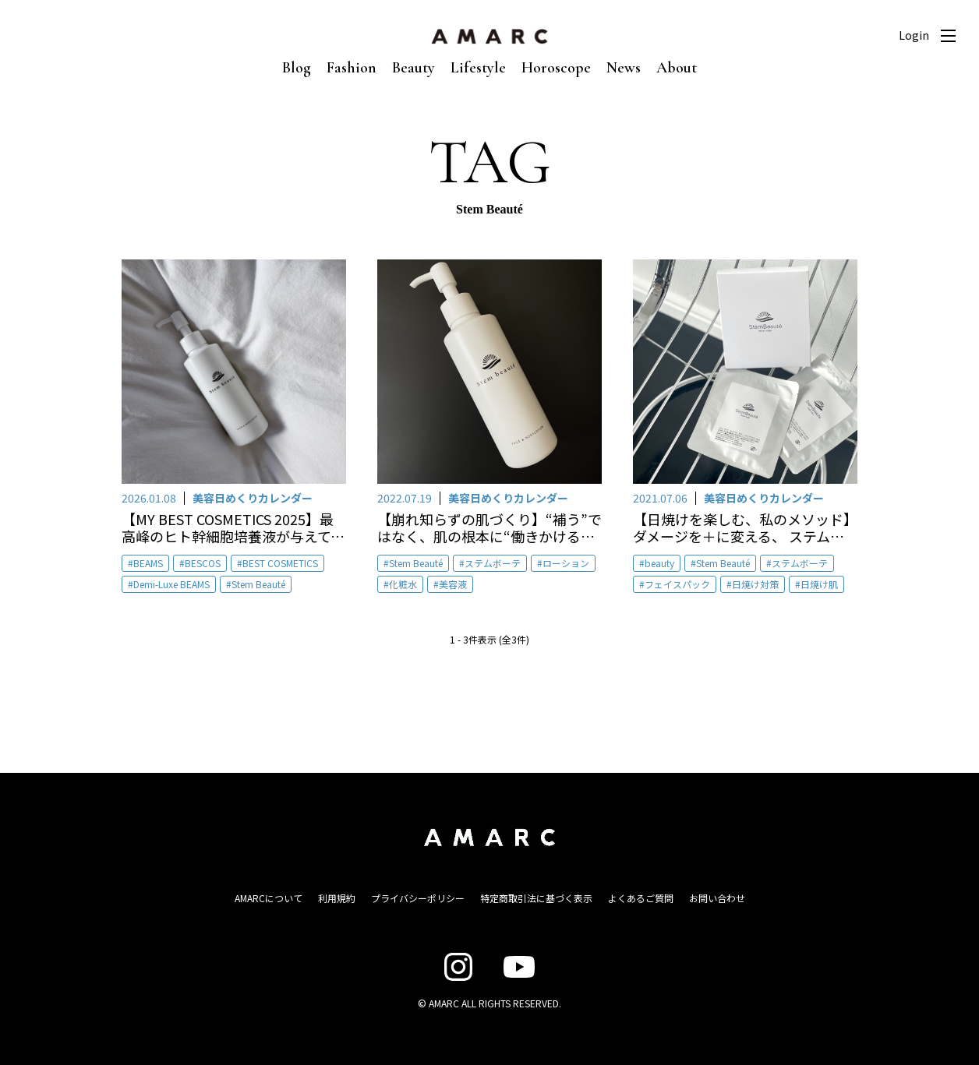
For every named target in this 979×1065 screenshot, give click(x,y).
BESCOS (203, 563)
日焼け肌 (819, 584)
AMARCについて (268, 898)
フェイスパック (677, 584)
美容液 (453, 584)
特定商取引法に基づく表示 (536, 898)
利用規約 (336, 898)
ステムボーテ (493, 563)
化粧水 (403, 584)
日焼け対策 (755, 584)
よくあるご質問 (640, 898)
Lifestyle (478, 67)
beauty (659, 563)
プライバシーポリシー (418, 898)
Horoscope (556, 67)
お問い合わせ (717, 898)
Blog (296, 67)
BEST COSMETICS (280, 563)
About (676, 67)
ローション (566, 563)
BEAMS (148, 563)
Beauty (413, 67)
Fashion (351, 67)
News (623, 67)
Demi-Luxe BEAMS (171, 584)
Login (914, 35)
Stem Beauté (258, 584)
